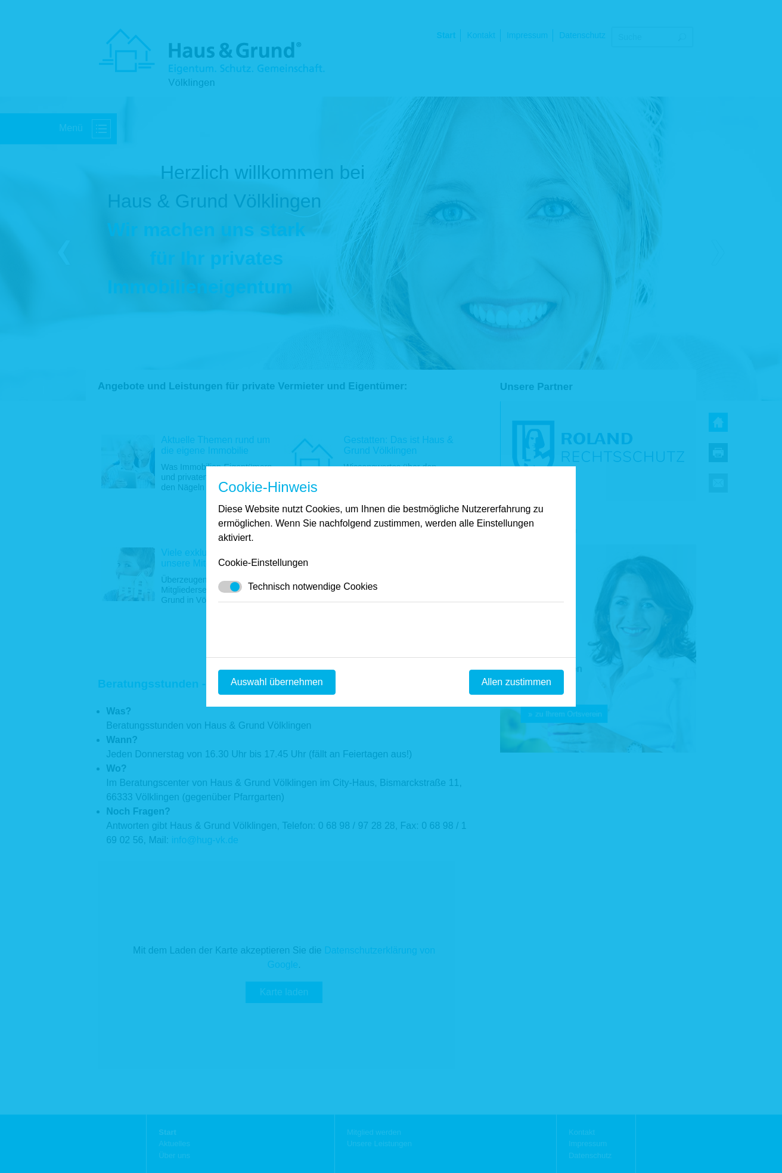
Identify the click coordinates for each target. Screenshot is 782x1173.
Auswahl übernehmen (277, 682)
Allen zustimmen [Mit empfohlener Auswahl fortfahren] (516, 682)
